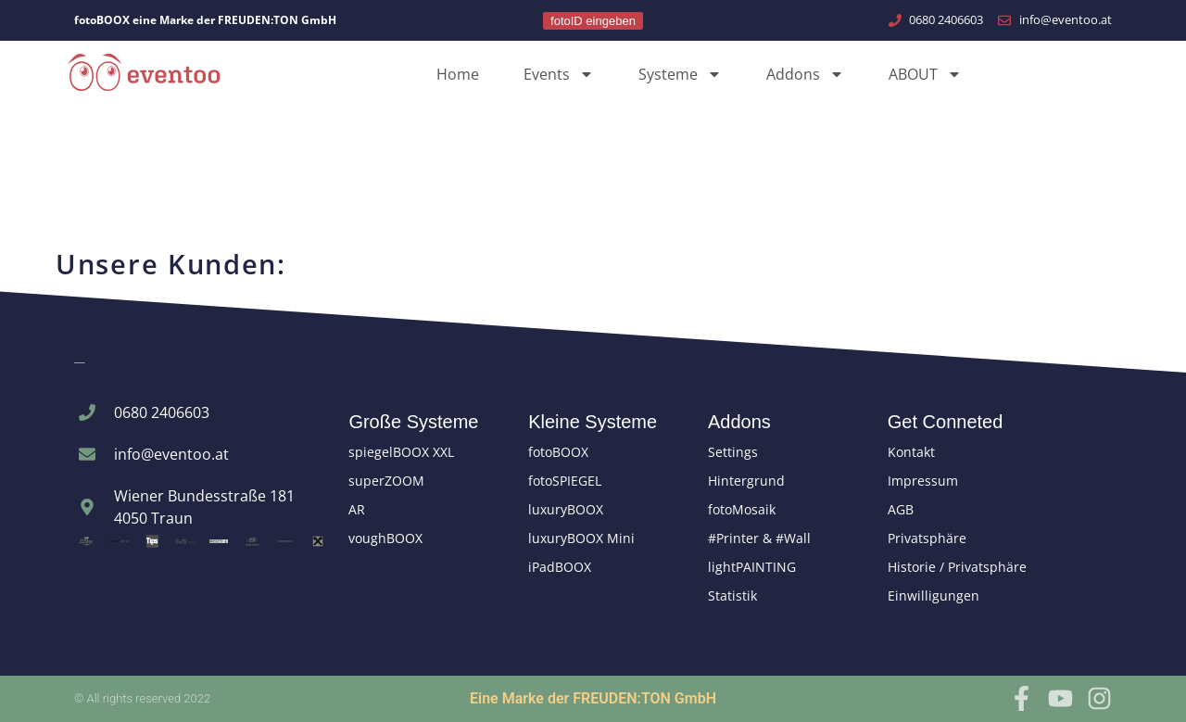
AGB (901, 509)
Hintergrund (746, 480)
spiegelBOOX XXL (401, 452)
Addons (805, 74)
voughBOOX (385, 538)
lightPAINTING (752, 567)
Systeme (680, 74)
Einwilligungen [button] (933, 595)
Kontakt (911, 452)
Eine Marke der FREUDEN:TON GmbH (593, 698)
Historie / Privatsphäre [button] (957, 567)
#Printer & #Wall (759, 538)
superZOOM (386, 480)
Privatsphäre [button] (927, 538)
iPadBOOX (559, 567)
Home (457, 74)
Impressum (923, 480)
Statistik (732, 595)
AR (356, 509)
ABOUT (925, 74)
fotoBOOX (558, 452)
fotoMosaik (742, 509)
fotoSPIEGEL (564, 480)
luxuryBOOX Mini (581, 538)
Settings (733, 452)
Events (559, 74)
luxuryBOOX (565, 509)
